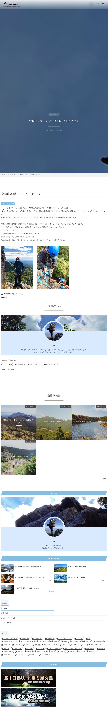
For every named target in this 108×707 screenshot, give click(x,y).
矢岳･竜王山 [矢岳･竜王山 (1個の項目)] (20, 655)
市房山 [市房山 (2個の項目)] (62, 651)
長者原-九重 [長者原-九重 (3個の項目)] (17, 648)
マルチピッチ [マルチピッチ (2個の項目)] (8, 651)
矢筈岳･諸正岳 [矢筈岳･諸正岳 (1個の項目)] (94, 651)
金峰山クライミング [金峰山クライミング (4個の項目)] (50, 645)
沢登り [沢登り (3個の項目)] (6, 648)
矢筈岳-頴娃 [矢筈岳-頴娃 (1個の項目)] (8, 655)
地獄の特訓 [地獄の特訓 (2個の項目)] (90, 648)
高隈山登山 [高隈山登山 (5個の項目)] (99, 641)
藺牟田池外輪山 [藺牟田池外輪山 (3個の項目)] (96, 645)
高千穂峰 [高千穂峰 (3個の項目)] (74, 645)
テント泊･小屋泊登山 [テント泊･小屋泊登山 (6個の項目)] (28, 641)
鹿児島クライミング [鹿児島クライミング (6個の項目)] (10, 641)
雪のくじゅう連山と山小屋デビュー (79, 577)
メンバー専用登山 (6, 623)
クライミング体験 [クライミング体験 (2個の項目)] (55, 648)
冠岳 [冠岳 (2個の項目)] (53, 651)
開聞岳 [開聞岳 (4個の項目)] (37, 645)
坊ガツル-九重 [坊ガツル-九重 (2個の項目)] (42, 651)
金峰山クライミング (35, 364)
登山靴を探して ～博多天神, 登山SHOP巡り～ (29, 577)
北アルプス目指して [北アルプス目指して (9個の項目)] (65, 638)
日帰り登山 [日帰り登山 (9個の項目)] (50, 638)
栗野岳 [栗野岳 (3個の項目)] (64, 645)
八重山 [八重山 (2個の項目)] (30, 651)
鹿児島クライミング (52, 364)
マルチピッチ (21, 364)
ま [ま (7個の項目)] (88, 638)
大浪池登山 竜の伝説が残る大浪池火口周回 (18, 458)
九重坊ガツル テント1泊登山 (77, 566)
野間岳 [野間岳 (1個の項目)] (82, 651)
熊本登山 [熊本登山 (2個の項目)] (101, 648)
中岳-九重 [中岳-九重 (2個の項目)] (40, 648)
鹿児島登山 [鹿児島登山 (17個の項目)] (37, 638)
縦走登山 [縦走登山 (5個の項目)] (7, 645)
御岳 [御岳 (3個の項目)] (84, 645)
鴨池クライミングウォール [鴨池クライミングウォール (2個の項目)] (73, 648)
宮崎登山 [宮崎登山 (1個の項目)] (32, 655)
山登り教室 (4, 613)
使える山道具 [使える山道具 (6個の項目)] (76, 641)
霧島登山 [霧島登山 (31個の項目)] (25, 638)
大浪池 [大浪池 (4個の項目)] (17, 645)
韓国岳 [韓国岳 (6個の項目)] (56, 641)
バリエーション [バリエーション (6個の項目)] (44, 641)
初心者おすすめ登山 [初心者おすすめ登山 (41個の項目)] (10, 638)
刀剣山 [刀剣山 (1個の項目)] (72, 651)
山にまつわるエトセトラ (9, 618)
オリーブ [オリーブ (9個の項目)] (79, 638)
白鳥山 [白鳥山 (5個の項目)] (88, 641)
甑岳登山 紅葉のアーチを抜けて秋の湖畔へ (89, 423)
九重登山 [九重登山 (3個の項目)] (29, 648)
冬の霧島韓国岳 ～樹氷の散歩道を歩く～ (28, 566)
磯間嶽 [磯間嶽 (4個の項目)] (27, 645)
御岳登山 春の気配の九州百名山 (54, 423)
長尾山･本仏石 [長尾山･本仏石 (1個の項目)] (45, 655)
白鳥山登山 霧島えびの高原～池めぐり (27, 588)
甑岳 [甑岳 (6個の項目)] (66, 641)
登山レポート (13, 360)
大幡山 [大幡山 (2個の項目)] (20, 651)
